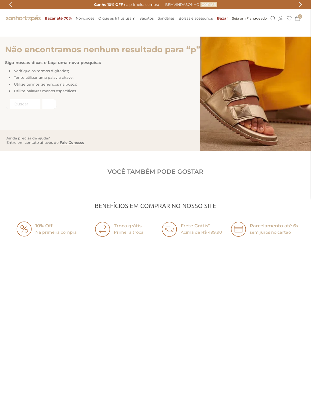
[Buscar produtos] (48, 77)
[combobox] (31, 77)
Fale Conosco (72, 115)
